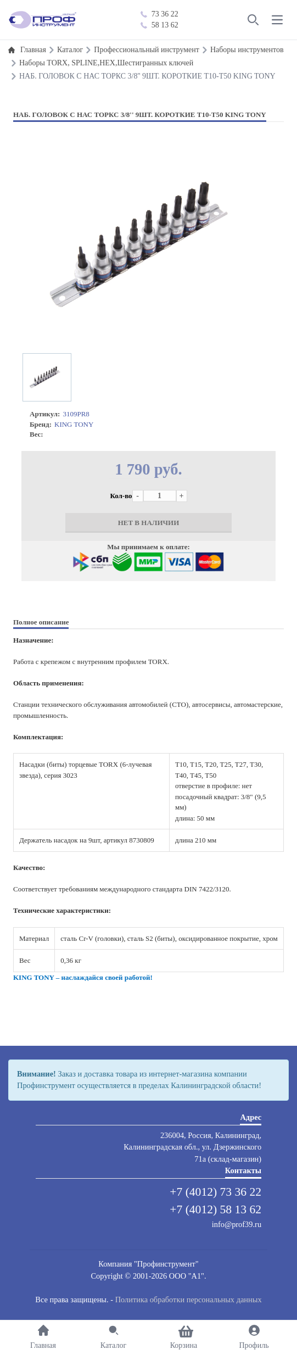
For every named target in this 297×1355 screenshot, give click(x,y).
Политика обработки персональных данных (188, 1299)
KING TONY (73, 424)
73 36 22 (159, 14)
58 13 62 (159, 25)
